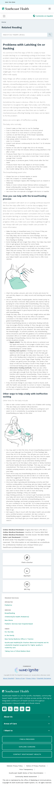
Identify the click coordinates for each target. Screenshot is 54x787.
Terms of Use (20, 678)
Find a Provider (27, 739)
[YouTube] (28, 709)
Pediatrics (8, 605)
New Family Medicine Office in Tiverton (19, 639)
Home (4, 22)
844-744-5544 (10, 2)
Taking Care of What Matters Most (17, 651)
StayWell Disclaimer (44, 678)
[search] (24, 34)
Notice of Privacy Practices (35, 766)
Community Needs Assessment (26, 776)
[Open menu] (49, 8)
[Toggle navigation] (4, 16)
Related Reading (12, 27)
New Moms (9, 620)
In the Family (9, 635)
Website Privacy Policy (15, 766)
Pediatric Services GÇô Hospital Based (19, 624)
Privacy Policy (31, 678)
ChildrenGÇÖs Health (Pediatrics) (17, 616)
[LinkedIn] (16, 709)
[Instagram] (22, 709)
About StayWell (8, 678)
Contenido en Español (44, 16)
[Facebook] (4, 709)
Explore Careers (27, 747)
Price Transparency (26, 769)
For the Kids (9, 632)
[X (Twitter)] (10, 709)
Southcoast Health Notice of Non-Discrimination (26, 773)
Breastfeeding (10, 613)
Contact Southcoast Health (27, 754)
